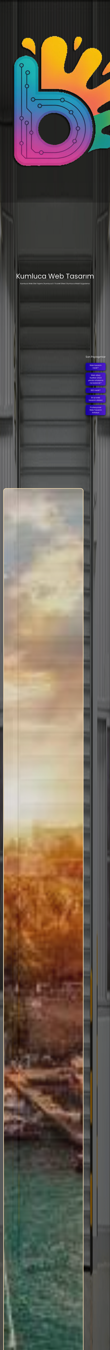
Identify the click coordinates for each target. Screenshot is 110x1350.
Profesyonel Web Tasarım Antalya (96, 410)
